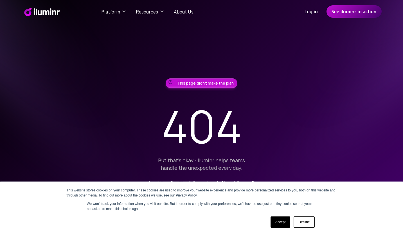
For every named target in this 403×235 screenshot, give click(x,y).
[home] (42, 11)
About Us (183, 11)
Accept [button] (280, 222)
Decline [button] (304, 222)
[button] (114, 11)
